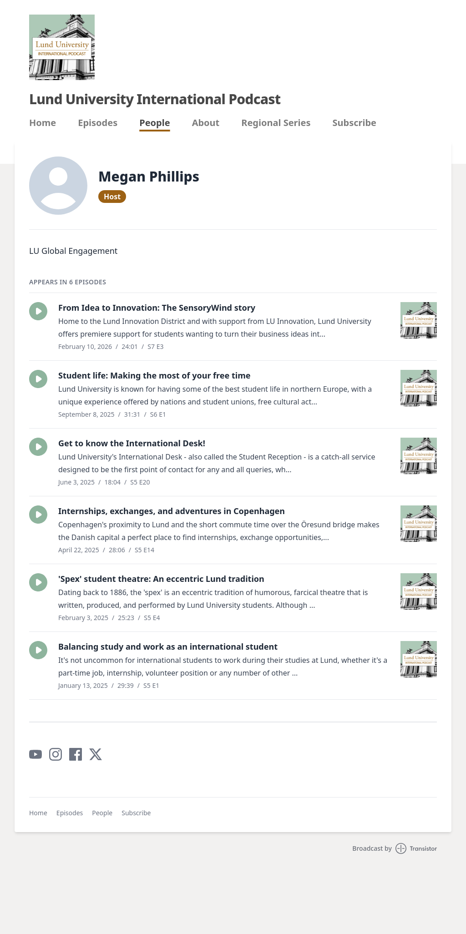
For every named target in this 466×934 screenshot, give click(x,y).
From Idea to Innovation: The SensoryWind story (156, 307)
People (154, 122)
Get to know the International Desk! (131, 443)
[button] (38, 311)
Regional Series (275, 122)
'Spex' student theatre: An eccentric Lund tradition (161, 578)
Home (42, 122)
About (206, 122)
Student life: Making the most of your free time (154, 375)
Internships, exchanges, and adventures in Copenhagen (171, 510)
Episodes (97, 122)
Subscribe (355, 122)
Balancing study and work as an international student (168, 646)
